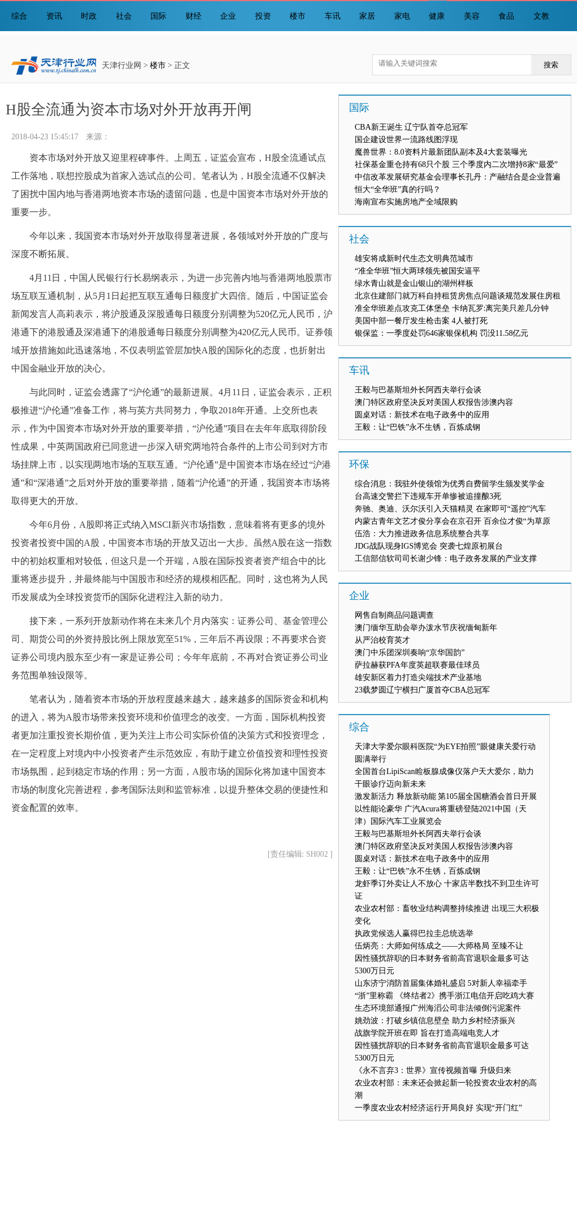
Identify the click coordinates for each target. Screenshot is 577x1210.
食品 (506, 16)
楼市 (297, 16)
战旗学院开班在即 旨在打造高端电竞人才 (427, 1033)
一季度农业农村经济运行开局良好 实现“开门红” (438, 1108)
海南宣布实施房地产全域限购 (406, 202)
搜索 (551, 65)
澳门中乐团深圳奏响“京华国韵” (409, 652)
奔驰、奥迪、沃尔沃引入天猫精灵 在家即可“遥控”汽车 (450, 508)
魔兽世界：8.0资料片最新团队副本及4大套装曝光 (441, 152)
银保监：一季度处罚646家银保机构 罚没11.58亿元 (441, 333)
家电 (402, 16)
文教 (541, 16)
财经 (193, 16)
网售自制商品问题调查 (394, 615)
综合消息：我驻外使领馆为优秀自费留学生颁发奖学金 (450, 484)
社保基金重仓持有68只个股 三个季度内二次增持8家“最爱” (456, 164)
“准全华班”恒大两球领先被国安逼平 (417, 271)
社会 (124, 16)
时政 (89, 16)
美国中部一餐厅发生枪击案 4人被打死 (421, 321)
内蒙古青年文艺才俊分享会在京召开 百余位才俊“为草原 (452, 521)
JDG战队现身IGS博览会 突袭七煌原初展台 (429, 546)
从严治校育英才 (382, 640)
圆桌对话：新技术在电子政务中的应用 (422, 415)
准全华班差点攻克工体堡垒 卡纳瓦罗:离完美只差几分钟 (452, 308)
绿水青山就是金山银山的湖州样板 (414, 283)
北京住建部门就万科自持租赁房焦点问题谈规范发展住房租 (458, 296)
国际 (158, 16)
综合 (19, 16)
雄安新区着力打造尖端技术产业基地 (418, 677)
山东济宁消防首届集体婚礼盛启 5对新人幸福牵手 (441, 983)
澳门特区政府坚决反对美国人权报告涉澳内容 (434, 402)
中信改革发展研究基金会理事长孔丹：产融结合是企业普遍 (458, 177)
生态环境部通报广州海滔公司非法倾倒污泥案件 (438, 1008)
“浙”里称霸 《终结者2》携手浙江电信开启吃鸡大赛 (444, 995)
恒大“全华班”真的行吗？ (398, 189)
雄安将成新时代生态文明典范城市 (414, 258)
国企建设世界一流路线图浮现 (406, 139)
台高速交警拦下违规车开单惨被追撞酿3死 (428, 496)
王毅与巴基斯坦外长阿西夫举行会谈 (418, 390)
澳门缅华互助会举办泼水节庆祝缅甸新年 (426, 627)
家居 (367, 16)
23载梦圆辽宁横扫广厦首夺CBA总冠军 (422, 690)
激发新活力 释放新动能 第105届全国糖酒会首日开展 (446, 796)
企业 (228, 16)
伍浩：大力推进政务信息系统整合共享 (422, 533)
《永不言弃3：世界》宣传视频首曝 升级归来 (433, 1070)
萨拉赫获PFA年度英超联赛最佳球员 (417, 665)
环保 (359, 464)
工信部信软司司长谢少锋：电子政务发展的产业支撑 (446, 558)
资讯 (54, 16)
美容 (472, 16)
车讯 (333, 16)
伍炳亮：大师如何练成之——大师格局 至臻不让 (439, 946)
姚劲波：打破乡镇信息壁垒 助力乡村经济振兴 (435, 1020)
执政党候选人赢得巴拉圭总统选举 (414, 933)
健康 (437, 16)
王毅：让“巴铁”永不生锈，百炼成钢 (417, 427)
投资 (263, 16)
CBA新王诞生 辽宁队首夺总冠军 (411, 127)
